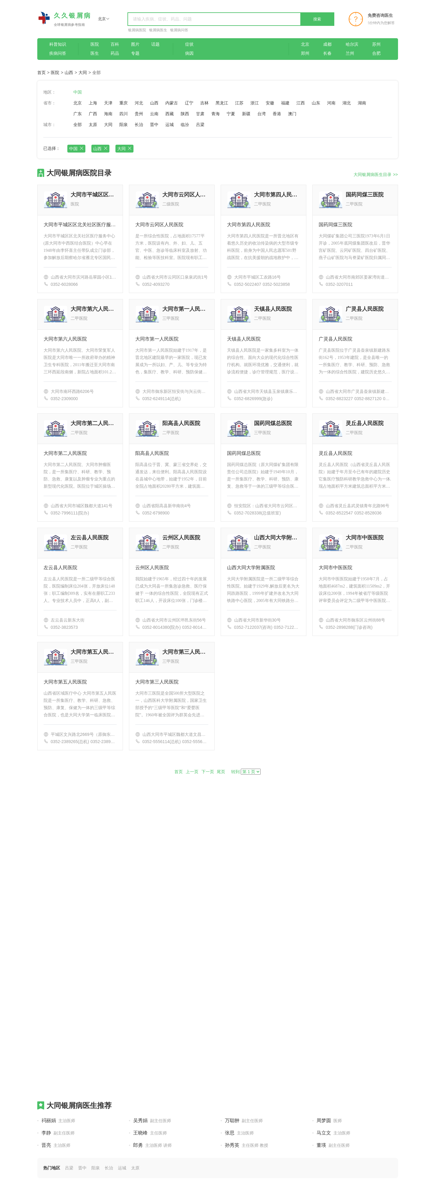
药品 (115, 53)
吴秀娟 (152, 1120)
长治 (139, 124)
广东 (77, 113)
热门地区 (51, 1167)
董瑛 (333, 1145)
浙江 (254, 102)
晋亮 (55, 1145)
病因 (189, 53)
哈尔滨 (352, 44)
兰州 (350, 53)
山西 (69, 72)
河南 (331, 102)
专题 (135, 53)
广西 (93, 113)
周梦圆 (329, 1120)
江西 (300, 102)
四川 (123, 113)
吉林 (204, 102)
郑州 (305, 53)
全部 (77, 124)
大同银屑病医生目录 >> (376, 174)
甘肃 (200, 113)
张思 (239, 1132)
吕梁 (200, 124)
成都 (327, 44)
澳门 (292, 113)
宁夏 (231, 113)
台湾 (261, 113)
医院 (94, 44)
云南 (154, 113)
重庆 (123, 102)
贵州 (139, 113)
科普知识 (57, 44)
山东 (316, 102)
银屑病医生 (158, 30)
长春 (327, 53)
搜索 (317, 19)
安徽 (270, 102)
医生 (94, 53)
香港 (277, 113)
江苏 (239, 102)
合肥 (376, 53)
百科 (115, 44)
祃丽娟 (58, 1120)
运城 (169, 124)
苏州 (376, 44)
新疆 (246, 113)
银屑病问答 (179, 30)
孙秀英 (246, 1145)
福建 (285, 102)
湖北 (346, 102)
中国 (77, 92)
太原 (93, 124)
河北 (139, 102)
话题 (155, 44)
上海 (93, 102)
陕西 (185, 113)
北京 (305, 44)
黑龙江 (222, 102)
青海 (215, 113)
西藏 (169, 113)
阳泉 (123, 124)
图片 (135, 44)
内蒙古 (171, 102)
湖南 (362, 102)
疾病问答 (57, 53)
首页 (41, 72)
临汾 (185, 124)
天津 (108, 102)
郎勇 (152, 1145)
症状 (189, 44)
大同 (82, 72)
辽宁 (189, 102)
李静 (58, 1132)
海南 (108, 113)
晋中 (154, 124)
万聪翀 (244, 1120)
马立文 (333, 1132)
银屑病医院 (137, 30)
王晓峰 (150, 1132)
